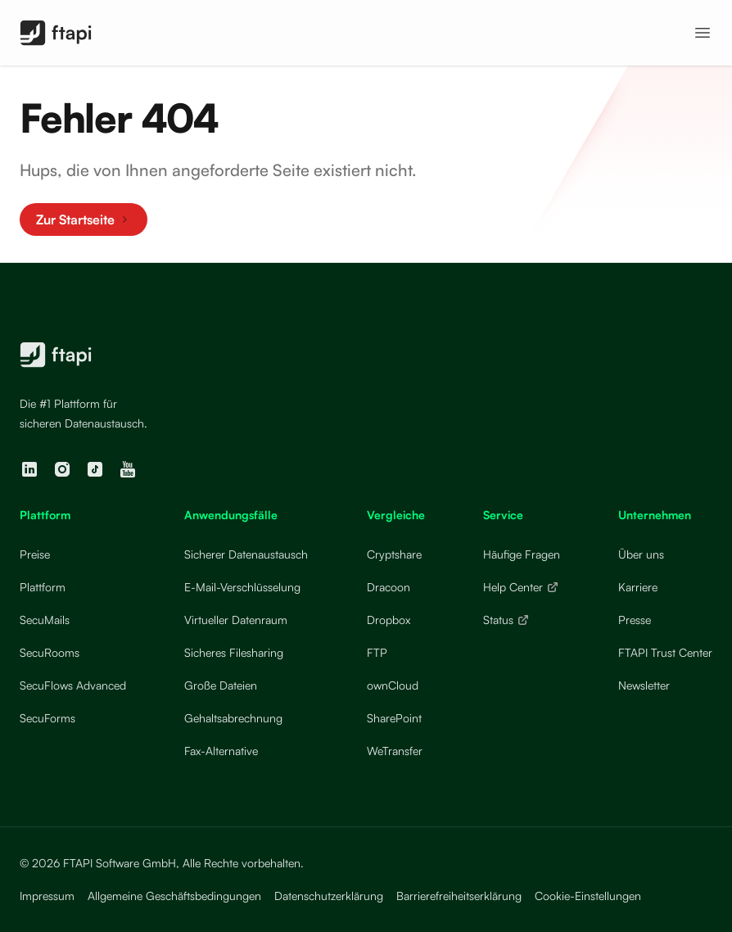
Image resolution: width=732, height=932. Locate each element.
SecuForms (47, 718)
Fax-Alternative (221, 751)
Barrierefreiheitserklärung (459, 896)
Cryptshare (394, 554)
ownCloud (392, 685)
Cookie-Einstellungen (588, 896)
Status (506, 620)
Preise (35, 554)
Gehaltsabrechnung (233, 718)
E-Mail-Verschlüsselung (242, 587)
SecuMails (45, 620)
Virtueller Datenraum (235, 620)
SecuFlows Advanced (73, 685)
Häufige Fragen (521, 554)
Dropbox (388, 620)
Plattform (43, 587)
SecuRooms (49, 652)
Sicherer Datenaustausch (246, 554)
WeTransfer (394, 751)
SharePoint (394, 718)
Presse (634, 620)
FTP (377, 652)
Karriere (637, 587)
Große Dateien (220, 685)
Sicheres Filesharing (233, 652)
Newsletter (644, 685)
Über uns (641, 554)
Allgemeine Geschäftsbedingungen (174, 896)
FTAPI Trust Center (665, 652)
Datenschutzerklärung (328, 896)
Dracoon (388, 587)
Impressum (47, 896)
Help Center (521, 587)
